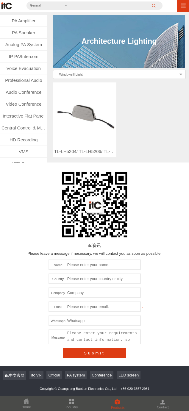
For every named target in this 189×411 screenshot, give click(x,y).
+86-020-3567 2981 (135, 388)
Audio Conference (23, 92)
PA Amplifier (23, 20)
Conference (102, 375)
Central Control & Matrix (24, 127)
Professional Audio (23, 80)
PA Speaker (23, 32)
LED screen (128, 375)
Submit (94, 353)
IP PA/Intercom (24, 56)
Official (54, 375)
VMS (24, 151)
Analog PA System (23, 44)
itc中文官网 (14, 375)
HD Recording (24, 139)
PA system (76, 375)
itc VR (36, 375)
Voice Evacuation (24, 68)
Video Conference (23, 104)
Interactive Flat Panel (24, 115)
